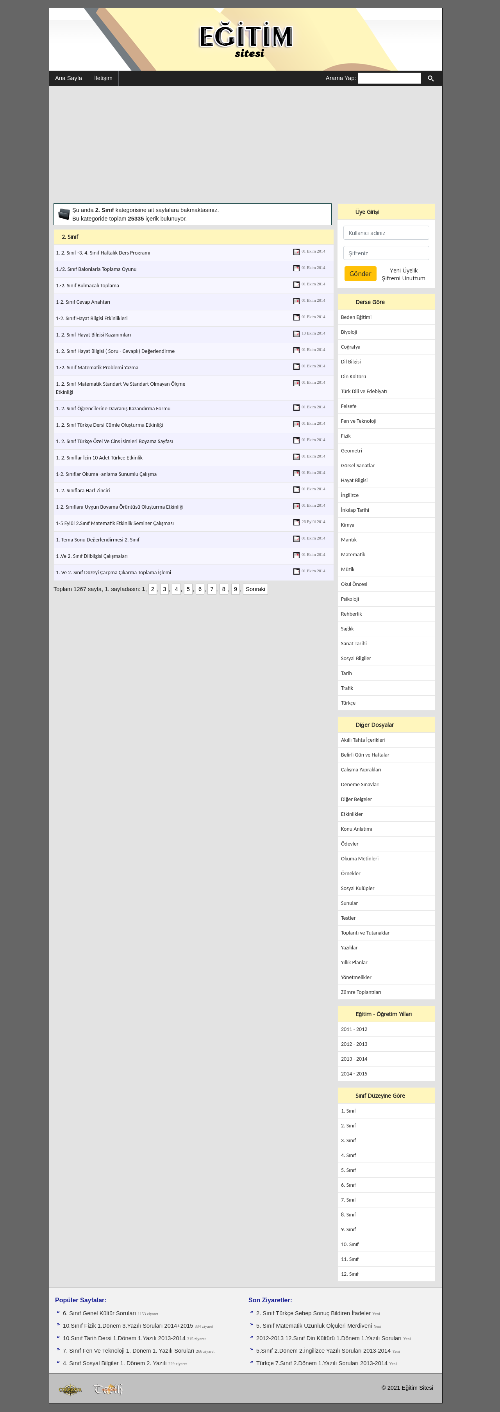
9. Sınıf (348, 1229)
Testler (348, 918)
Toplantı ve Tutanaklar (365, 932)
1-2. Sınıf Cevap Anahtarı (83, 302)
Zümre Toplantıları (361, 992)
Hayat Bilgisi (354, 480)
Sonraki (255, 589)
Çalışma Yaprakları (361, 769)
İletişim (103, 78)
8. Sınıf (348, 1214)
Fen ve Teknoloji (359, 421)
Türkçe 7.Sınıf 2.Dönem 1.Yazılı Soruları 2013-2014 (322, 1363)
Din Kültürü (353, 376)
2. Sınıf (348, 1125)
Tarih (346, 673)
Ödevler (350, 843)
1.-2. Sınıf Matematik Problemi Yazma (97, 367)
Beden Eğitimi (356, 317)
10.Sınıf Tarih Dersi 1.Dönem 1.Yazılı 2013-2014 (125, 1338)
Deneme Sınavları (360, 784)
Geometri (351, 450)
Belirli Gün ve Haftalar (365, 754)
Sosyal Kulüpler (358, 888)
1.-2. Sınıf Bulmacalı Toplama (87, 285)
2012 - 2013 (354, 1044)
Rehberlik (351, 614)
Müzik (347, 569)
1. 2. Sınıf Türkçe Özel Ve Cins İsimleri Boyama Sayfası (114, 441)
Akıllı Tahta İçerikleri (363, 740)
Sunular (349, 903)
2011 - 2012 (354, 1029)
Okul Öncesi (354, 584)
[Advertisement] (245, 144)
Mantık (349, 539)
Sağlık (347, 628)
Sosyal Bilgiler (356, 658)
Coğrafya (351, 347)
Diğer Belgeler (356, 799)
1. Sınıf (348, 1111)
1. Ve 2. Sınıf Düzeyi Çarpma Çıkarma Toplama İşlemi (113, 572)
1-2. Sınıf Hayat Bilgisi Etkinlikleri (92, 318)
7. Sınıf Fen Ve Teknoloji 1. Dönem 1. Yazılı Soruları (129, 1351)
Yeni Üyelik (404, 270)
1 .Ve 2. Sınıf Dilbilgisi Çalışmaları (92, 556)
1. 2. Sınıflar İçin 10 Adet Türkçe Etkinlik (99, 457)
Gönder (360, 273)
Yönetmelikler (356, 977)
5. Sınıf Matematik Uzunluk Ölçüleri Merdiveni (315, 1326)
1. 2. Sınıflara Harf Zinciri (83, 490)
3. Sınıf (348, 1140)
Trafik (347, 688)
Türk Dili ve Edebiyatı (364, 391)
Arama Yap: (341, 78)
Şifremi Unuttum (403, 278)
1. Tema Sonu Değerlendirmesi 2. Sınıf (97, 539)
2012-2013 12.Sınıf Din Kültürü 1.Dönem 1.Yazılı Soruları (329, 1338)
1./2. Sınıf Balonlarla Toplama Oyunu (96, 269)
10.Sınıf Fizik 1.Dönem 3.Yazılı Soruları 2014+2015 (129, 1326)
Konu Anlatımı (356, 829)
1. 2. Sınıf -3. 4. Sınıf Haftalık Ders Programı (103, 252)
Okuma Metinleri (360, 858)
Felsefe (349, 406)
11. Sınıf (350, 1259)
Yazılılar (349, 947)
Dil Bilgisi (351, 361)
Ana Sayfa (68, 78)
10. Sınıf (350, 1244)
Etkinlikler (352, 814)
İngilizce (350, 495)
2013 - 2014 (354, 1059)
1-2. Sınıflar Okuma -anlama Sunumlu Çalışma (106, 474)
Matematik (353, 554)
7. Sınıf (348, 1200)
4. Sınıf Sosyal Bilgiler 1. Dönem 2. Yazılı (115, 1363)
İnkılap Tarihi (355, 510)
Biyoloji (349, 332)
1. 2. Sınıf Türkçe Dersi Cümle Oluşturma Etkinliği (109, 425)
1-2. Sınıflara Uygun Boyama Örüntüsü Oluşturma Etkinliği (120, 507)
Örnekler (351, 873)
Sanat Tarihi (354, 643)
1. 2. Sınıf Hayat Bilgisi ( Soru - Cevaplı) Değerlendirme (115, 351)
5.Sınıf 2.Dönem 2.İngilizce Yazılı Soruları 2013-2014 (324, 1351)
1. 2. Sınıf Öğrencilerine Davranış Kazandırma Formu (113, 408)
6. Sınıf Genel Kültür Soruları (100, 1313)
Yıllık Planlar (354, 962)
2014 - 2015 (354, 1073)
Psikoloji (350, 599)
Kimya (347, 525)
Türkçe (348, 703)
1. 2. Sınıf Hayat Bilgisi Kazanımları (93, 334)
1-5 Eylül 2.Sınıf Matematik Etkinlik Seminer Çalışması (115, 523)
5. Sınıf (348, 1170)
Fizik (346, 436)
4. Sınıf (348, 1155)
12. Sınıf (350, 1274)
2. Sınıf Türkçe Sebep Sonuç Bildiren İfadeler (314, 1313)
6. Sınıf (348, 1185)
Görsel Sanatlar (358, 465)
